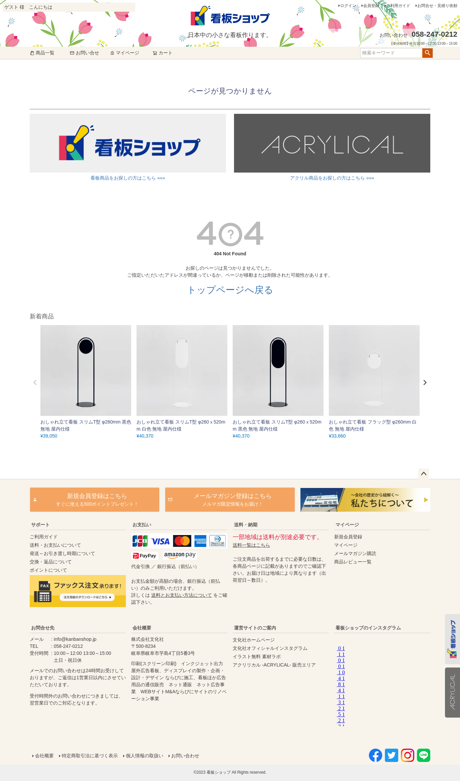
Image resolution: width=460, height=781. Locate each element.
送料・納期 (245, 524)
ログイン (348, 5)
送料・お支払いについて (55, 545)
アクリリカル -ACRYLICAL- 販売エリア (274, 665)
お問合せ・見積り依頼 (437, 5)
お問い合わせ (185, 755)
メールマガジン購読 (355, 553)
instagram (381, 684)
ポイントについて (48, 570)
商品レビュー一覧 (353, 561)
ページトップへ (423, 474)
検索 (427, 53)
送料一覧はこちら (251, 545)
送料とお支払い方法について (181, 595)
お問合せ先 (42, 627)
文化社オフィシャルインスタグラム (270, 648)
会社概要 (142, 627)
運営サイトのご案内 (255, 627)
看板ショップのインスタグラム (368, 627)
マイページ (124, 52)
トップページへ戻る (230, 290)
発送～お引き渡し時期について (62, 553)
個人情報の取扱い (144, 755)
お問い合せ (84, 52)
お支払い (142, 524)
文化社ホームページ (254, 639)
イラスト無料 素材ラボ (257, 656)
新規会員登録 (348, 536)
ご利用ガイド (398, 5)
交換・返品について (51, 561)
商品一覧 (42, 52)
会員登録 (371, 5)
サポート (40, 524)
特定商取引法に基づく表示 (90, 755)
